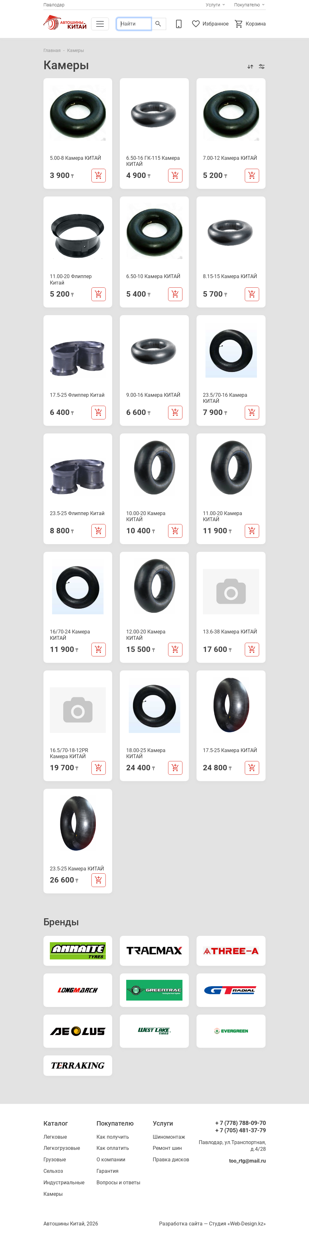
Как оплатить (113, 1148)
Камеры (53, 1194)
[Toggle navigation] (100, 24)
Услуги (213, 4)
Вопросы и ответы (118, 1183)
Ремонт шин (167, 1148)
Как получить (113, 1137)
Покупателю (247, 4)
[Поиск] (134, 24)
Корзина (250, 24)
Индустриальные (63, 1183)
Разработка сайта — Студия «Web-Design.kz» (212, 1224)
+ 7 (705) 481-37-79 (240, 1130)
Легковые (55, 1137)
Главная (52, 50)
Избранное (209, 24)
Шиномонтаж (169, 1137)
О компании (111, 1160)
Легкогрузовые (61, 1148)
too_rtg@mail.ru (247, 1161)
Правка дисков (171, 1160)
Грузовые (54, 1160)
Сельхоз (53, 1171)
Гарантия (108, 1171)
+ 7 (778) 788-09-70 (240, 1123)
